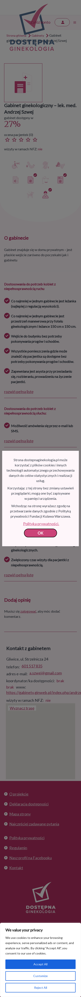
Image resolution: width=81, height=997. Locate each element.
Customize (40, 976)
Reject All (40, 987)
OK (40, 533)
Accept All (40, 964)
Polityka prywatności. (41, 523)
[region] (40, 960)
